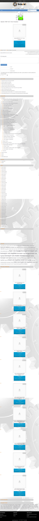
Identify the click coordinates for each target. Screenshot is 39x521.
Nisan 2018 (3, 198)
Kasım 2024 (3, 167)
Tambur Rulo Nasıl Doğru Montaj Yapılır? (8, 84)
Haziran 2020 (4, 172)
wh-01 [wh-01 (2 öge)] (12, 263)
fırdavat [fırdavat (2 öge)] (10, 248)
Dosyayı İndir (19, 44)
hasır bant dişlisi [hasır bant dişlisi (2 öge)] (19, 248)
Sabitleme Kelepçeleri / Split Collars (9, 136)
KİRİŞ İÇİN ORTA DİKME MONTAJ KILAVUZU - (26, 508)
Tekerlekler (4, 150)
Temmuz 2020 (4, 171)
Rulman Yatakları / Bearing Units (9, 135)
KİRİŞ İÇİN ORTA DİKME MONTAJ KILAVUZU (8, 90)
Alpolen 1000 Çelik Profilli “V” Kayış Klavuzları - (11, 508)
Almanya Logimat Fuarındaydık (6, 82)
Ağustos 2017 (4, 203)
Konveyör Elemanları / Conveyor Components (10, 114)
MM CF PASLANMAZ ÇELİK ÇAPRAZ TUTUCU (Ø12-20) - (28, 505)
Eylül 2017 (3, 202)
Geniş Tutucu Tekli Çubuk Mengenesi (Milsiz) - (11, 505)
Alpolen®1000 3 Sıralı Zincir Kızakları (6, 52)
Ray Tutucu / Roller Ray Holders (8, 108)
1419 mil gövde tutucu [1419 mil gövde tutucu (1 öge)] (4, 245)
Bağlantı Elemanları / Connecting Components (11, 115)
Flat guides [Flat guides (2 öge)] (6, 248)
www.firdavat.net (15, 520)
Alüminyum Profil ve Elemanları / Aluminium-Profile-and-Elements (13, 98)
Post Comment (3, 64)
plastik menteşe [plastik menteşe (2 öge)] (7, 262)
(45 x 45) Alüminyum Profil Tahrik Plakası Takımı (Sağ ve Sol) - (21, 506)
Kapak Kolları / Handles (7, 123)
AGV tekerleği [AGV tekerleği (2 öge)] (16, 245)
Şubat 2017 (3, 209)
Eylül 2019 (3, 181)
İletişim (3, 162)
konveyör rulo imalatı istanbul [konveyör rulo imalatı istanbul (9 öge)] (15, 256)
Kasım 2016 (3, 212)
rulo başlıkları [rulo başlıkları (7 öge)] (28, 262)
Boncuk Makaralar (6, 118)
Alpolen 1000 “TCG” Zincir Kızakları (33, 52)
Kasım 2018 (3, 189)
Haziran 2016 (4, 216)
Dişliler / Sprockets (5, 110)
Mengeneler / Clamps (7, 130)
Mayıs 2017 (3, 206)
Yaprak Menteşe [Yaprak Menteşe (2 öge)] (17, 263)
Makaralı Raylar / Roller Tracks (8, 104)
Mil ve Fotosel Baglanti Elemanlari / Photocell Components (13, 133)
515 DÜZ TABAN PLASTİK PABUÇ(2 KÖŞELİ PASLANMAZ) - (25, 504)
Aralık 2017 (3, 199)
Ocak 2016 (3, 221)
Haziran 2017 (4, 205)
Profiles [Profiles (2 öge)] (11, 262)
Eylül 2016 (3, 214)
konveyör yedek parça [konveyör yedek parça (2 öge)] (27, 257)
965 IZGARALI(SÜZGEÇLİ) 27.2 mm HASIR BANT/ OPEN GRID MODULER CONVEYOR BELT (15, 93)
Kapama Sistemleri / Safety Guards (9, 125)
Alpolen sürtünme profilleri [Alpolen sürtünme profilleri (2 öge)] (24, 245)
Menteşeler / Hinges (7, 132)
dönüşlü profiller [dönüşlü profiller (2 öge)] (27, 247)
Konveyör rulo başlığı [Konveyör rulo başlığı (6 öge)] (23, 253)
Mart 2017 (3, 207)
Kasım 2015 (3, 224)
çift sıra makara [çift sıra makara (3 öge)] (23, 264)
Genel (2, 153)
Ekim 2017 (3, 200)
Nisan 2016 (3, 219)
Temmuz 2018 (4, 193)
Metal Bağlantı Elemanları (8, 105)
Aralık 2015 (3, 223)
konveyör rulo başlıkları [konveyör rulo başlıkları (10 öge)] (9, 253)
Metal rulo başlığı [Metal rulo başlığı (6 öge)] (26, 260)
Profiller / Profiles (6, 146)
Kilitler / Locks (6, 126)
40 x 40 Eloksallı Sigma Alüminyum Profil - (8, 504)
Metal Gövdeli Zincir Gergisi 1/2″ (7, 83)
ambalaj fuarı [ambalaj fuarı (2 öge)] (32, 245)
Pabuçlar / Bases (5, 140)
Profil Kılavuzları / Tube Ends (7, 142)
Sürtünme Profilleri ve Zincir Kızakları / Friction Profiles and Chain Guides (14, 143)
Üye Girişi (20, 1)
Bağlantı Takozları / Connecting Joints (9, 116)
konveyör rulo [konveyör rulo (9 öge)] (32, 251)
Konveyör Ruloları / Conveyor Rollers (9, 129)
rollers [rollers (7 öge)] (15, 262)
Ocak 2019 (3, 186)
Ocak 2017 (3, 210)
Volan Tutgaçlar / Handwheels (8, 139)
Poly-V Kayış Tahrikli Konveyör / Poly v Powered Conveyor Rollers (12, 87)
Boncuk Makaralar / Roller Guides (9, 119)
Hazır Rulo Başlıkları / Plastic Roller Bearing (10, 122)
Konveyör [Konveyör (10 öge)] (24, 251)
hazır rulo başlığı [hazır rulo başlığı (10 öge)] (15, 251)
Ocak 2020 (3, 175)
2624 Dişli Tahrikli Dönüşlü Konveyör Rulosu (8, 86)
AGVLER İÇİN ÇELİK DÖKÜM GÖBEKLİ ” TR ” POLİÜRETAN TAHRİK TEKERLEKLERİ (14, 91)
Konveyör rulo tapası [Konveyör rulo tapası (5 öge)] (6, 258)
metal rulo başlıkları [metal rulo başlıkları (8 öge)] (14, 260)
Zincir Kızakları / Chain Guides (11, 50)
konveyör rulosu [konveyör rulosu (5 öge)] (29, 256)
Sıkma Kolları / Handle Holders (8, 137)
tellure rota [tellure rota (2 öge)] (6, 263)
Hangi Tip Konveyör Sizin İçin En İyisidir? (8, 80)
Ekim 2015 (3, 226)
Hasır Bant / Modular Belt (6, 111)
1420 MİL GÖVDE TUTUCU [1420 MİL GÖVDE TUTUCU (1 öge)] (10, 245)
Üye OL (24, 1)
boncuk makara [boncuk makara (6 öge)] (5, 247)
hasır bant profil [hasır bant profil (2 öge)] (25, 248)
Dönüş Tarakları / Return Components (10, 121)
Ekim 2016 (3, 213)
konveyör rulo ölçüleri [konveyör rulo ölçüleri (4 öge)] (17, 258)
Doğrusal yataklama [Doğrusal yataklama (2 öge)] (20, 247)
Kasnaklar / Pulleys (6, 112)
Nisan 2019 (3, 185)
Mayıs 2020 (3, 174)
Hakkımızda (3, 161)
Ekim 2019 (3, 179)
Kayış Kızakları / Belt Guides (8, 144)
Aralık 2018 (3, 188)
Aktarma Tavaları (4, 152)
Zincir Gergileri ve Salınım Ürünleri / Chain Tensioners (12, 147)
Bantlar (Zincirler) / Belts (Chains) (8, 101)
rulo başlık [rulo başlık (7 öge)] (20, 262)
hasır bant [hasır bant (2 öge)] (14, 248)
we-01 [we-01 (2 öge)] (10, 263)
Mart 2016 (3, 220)
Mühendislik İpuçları (5, 156)
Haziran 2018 (4, 195)
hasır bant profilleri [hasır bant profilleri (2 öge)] (32, 248)
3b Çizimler (3, 97)
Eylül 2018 (3, 192)
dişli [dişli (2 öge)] (15, 247)
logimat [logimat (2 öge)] (6, 260)
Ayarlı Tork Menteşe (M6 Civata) (6, 89)
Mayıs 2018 (3, 196)
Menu (2, 10)
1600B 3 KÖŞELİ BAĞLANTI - (6, 506)
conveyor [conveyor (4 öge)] (12, 247)
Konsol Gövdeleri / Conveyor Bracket (9, 128)
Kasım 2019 (3, 178)
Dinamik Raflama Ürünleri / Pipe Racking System (10, 103)
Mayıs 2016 (3, 217)
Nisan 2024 (3, 168)
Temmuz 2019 (4, 182)
